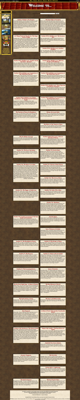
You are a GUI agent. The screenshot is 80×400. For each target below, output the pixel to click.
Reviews (50, 0)
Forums (35, 0)
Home (31, 0)
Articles (40, 0)
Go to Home (42, 15)
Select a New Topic (48, 15)
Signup (17, 0)
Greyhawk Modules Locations (6, 53)
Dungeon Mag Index (6, 50)
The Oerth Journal (6, 49)
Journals (45, 0)
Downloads (55, 0)
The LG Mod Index (6, 51)
